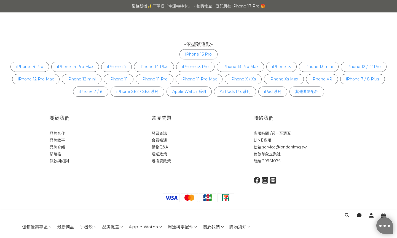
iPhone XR (322, 79)
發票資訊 (159, 133)
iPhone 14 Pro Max (75, 66)
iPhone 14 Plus (154, 66)
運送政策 (159, 153)
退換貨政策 (161, 160)
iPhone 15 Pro (198, 54)
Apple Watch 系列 (189, 91)
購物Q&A (160, 147)
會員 (155, 140)
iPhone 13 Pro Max (240, 66)
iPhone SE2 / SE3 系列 (137, 91)
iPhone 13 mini (319, 66)
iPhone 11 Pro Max (199, 79)
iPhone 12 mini (82, 79)
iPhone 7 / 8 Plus (362, 79)
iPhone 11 (118, 79)
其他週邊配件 (306, 91)
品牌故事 (57, 140)
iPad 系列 (272, 91)
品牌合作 (57, 133)
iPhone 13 (281, 66)
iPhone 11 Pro (154, 79)
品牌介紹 (57, 147)
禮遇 (163, 140)
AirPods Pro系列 (235, 91)
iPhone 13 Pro (195, 66)
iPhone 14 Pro (29, 66)
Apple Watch (145, 29)
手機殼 (88, 29)
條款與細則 (59, 160)
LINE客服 (262, 140)
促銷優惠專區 (37, 29)
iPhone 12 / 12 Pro (364, 66)
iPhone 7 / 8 (91, 91)
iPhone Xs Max (284, 79)
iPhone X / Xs (243, 79)
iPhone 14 (116, 66)
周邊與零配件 (182, 29)
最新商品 (65, 29)
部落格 (55, 153)
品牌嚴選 (113, 29)
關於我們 (213, 29)
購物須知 (240, 29)
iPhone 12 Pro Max (36, 79)
